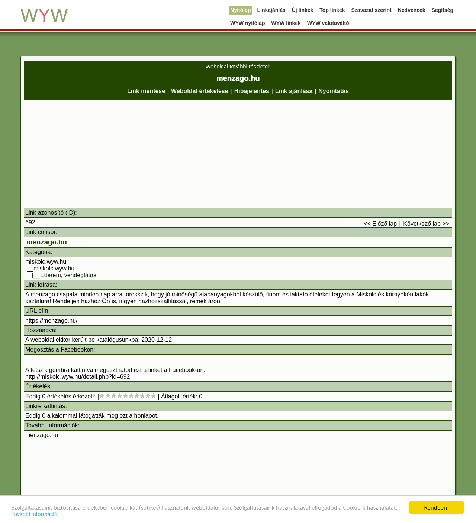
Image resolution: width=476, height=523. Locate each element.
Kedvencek (411, 10)
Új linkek (302, 10)
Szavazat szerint (371, 10)
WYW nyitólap (247, 23)
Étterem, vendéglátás (68, 275)
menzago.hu (46, 242)
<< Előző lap (380, 224)
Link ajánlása (294, 91)
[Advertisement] (238, 154)
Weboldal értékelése (199, 91)
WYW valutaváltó (328, 23)
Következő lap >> (426, 224)
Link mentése (146, 91)
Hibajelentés (251, 91)
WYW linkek (286, 23)
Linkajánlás (271, 10)
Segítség (442, 10)
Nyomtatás (333, 91)
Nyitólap (240, 10)
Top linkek (332, 10)
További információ (34, 514)
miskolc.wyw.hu (53, 268)
